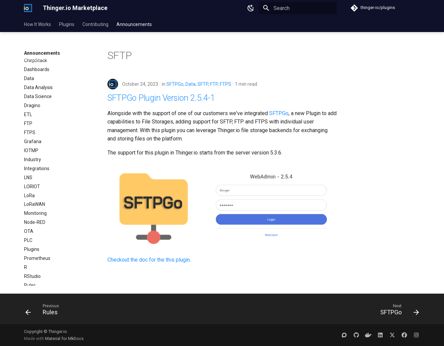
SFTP (202, 84)
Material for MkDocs (64, 338)
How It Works (37, 24)
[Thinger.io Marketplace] (28, 8)
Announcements (134, 24)
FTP (214, 84)
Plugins (66, 24)
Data (190, 84)
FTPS (225, 84)
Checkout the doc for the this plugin (148, 260)
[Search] (298, 8)
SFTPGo (174, 84)
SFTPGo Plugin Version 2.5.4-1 (161, 98)
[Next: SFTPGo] (397, 311)
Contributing (95, 24)
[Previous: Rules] (44, 311)
